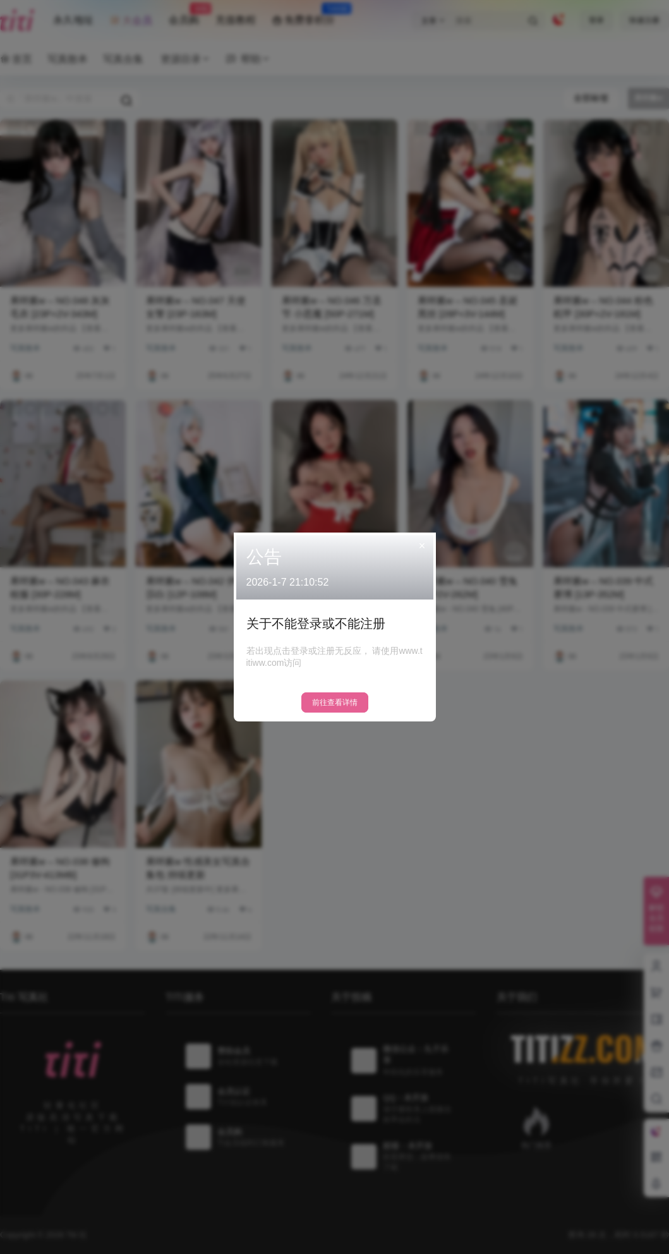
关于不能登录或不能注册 (315, 623)
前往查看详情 (335, 702)
